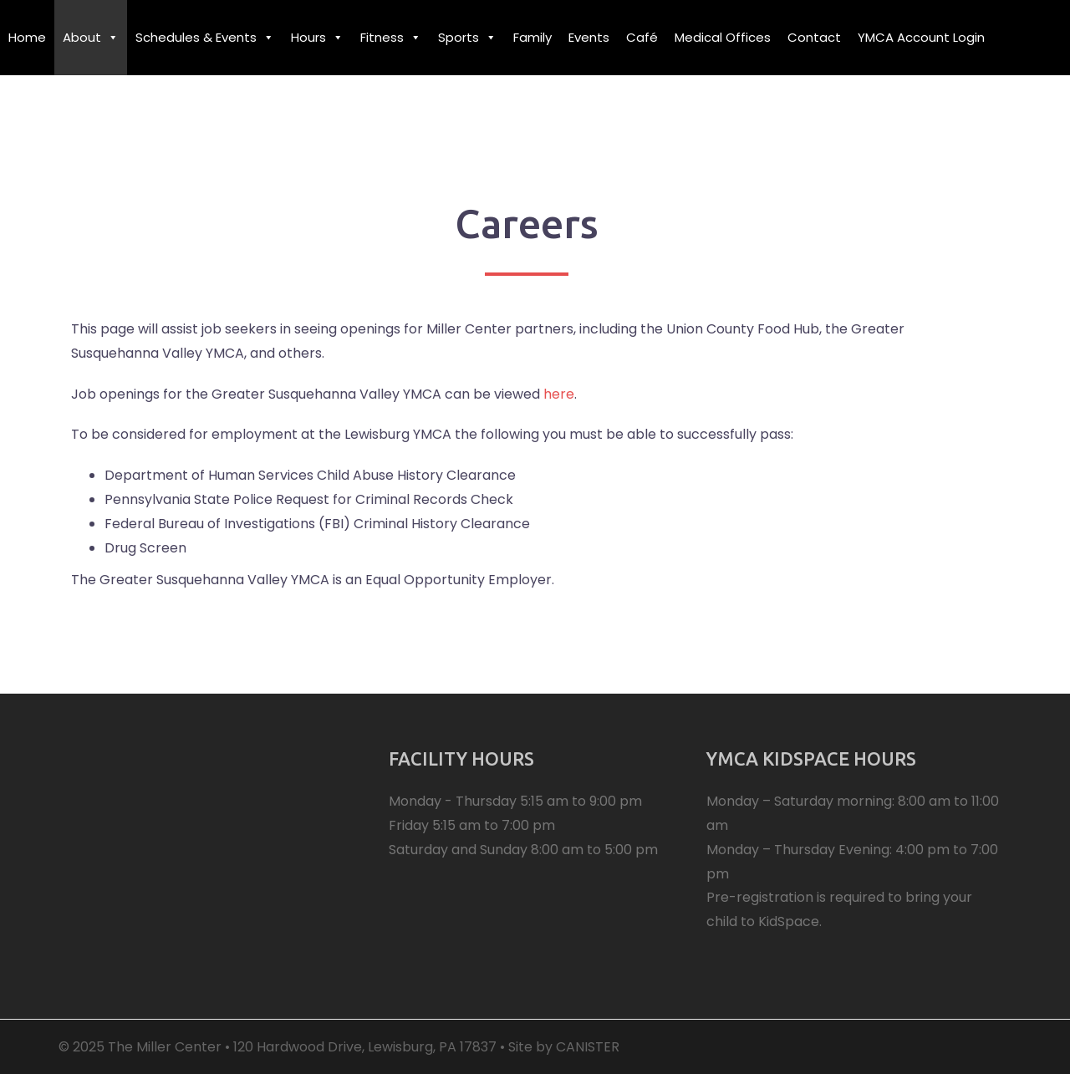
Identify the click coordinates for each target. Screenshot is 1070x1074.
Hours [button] (317, 37)
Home (27, 37)
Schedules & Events (204, 37)
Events (588, 37)
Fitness (390, 37)
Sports (467, 37)
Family (532, 37)
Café (642, 37)
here (558, 394)
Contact (814, 37)
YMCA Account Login (921, 37)
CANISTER (587, 1046)
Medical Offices (723, 37)
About (91, 37)
